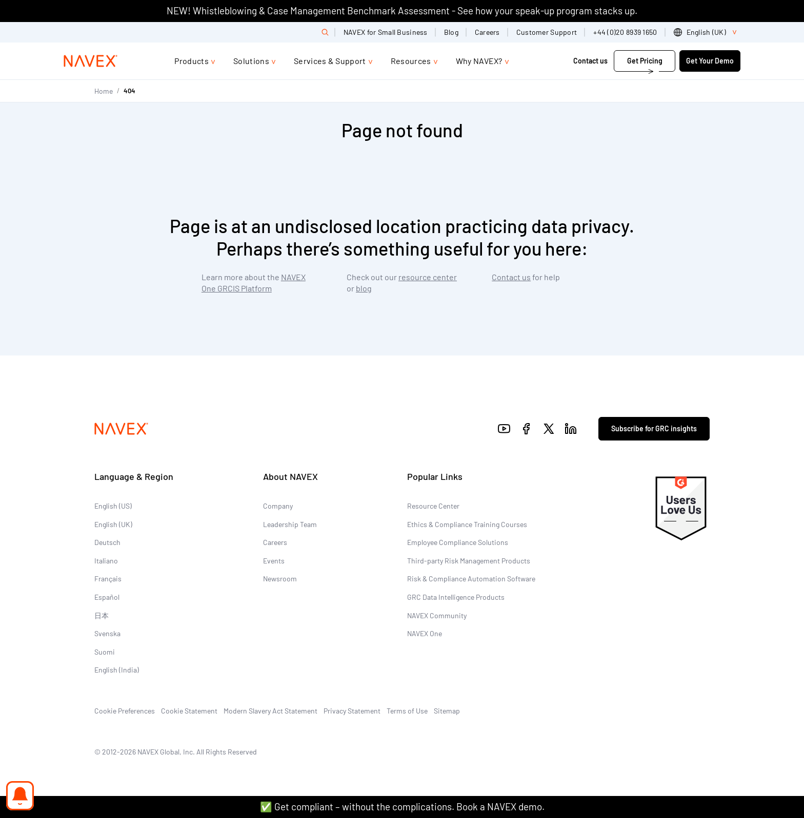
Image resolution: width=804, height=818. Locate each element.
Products (191, 61)
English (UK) (113, 524)
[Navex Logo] (91, 61)
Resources (411, 61)
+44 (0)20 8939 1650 (625, 32)
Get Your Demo (710, 60)
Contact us (590, 60)
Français (108, 578)
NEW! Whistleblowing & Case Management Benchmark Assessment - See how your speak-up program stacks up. (402, 10)
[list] (707, 32)
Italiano (106, 560)
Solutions (251, 61)
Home (103, 91)
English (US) (113, 505)
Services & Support (330, 61)
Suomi (104, 651)
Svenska (107, 633)
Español (106, 597)
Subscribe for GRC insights (654, 428)
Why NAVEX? (479, 61)
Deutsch (107, 542)
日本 (101, 615)
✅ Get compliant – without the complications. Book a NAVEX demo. (402, 806)
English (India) (116, 669)
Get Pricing (644, 60)
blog (364, 288)
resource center (427, 277)
